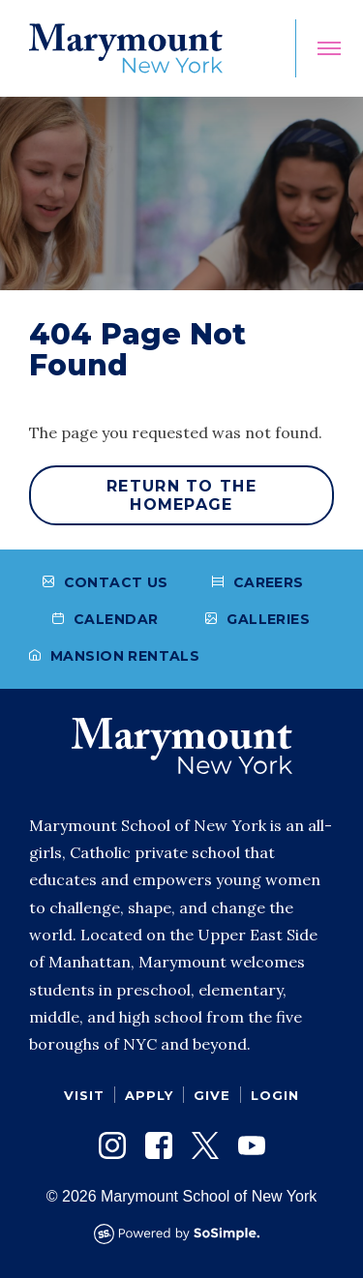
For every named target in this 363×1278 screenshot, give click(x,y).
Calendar (105, 619)
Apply (149, 1095)
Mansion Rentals (114, 656)
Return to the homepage (181, 495)
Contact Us (105, 582)
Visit (84, 1095)
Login (275, 1095)
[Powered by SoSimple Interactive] (182, 1234)
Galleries (257, 619)
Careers (258, 582)
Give (212, 1095)
